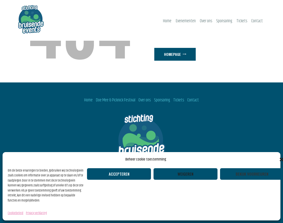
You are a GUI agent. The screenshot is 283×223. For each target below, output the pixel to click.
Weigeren (185, 174)
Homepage (172, 54)
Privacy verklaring (36, 213)
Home (88, 100)
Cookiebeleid (15, 213)
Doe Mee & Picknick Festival (115, 100)
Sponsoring (162, 100)
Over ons (144, 100)
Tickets (178, 100)
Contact (193, 100)
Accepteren (119, 174)
